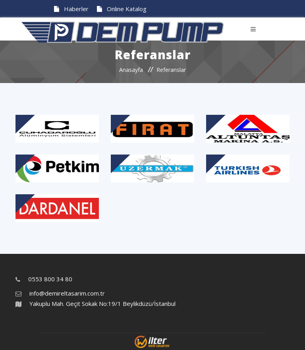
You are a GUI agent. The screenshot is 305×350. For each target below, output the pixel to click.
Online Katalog (122, 9)
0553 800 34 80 (50, 279)
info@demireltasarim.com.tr (67, 293)
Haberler (71, 9)
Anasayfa (131, 69)
